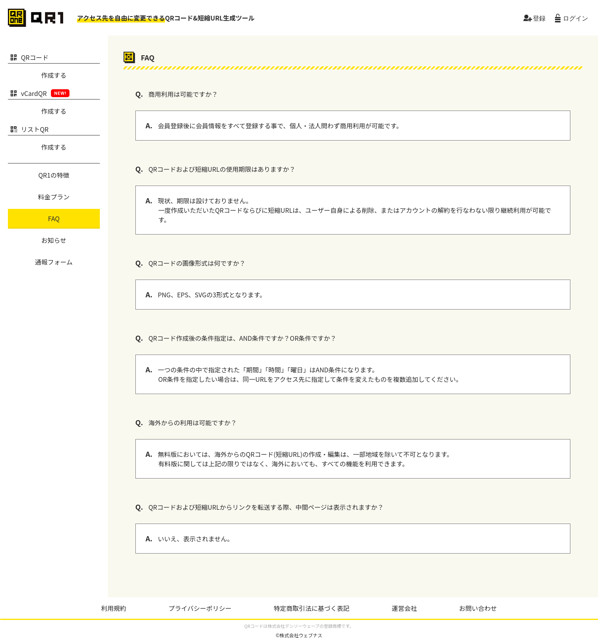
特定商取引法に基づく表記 (311, 608)
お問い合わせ (478, 608)
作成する (53, 75)
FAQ (54, 218)
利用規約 (113, 608)
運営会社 (404, 608)
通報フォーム (54, 262)
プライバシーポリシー (200, 608)
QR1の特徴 (53, 175)
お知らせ (54, 240)
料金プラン (53, 196)
